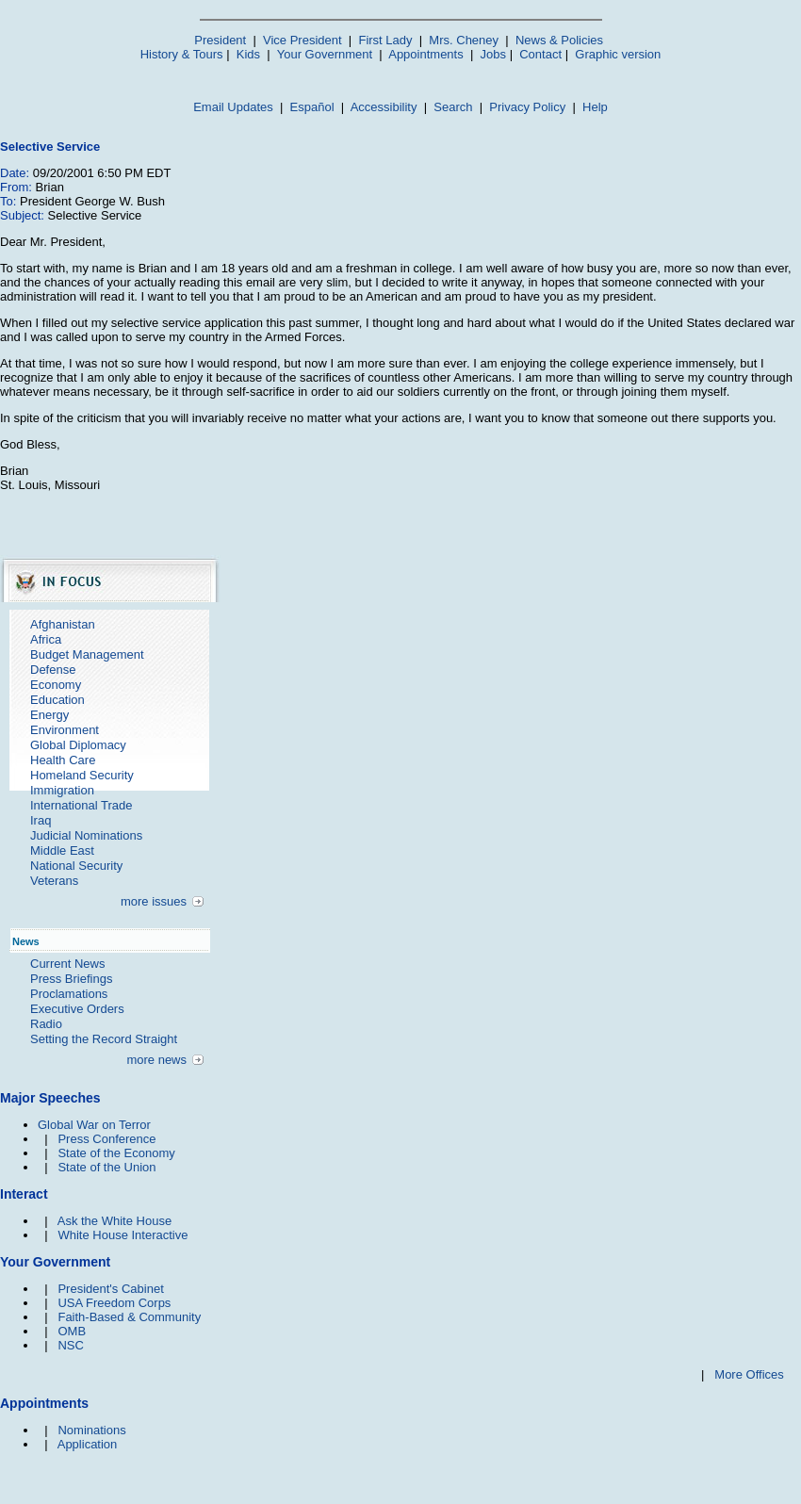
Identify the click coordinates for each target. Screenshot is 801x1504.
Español (312, 107)
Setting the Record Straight (103, 1039)
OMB (71, 1331)
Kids (248, 54)
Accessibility (384, 107)
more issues (154, 901)
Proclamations (68, 994)
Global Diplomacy (78, 745)
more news (156, 1060)
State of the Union (106, 1167)
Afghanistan (62, 624)
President (220, 40)
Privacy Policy (527, 107)
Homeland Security (82, 775)
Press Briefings (71, 979)
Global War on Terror (94, 1125)
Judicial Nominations (86, 835)
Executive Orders (77, 1009)
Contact (540, 54)
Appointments (426, 54)
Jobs (493, 54)
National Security (76, 865)
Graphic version (618, 54)
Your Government (324, 54)
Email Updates (233, 107)
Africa (45, 639)
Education (57, 700)
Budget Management (87, 654)
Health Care (62, 760)
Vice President (302, 40)
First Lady (385, 40)
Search (452, 107)
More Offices (748, 1374)
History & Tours (181, 54)
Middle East (62, 850)
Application (87, 1444)
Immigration (62, 790)
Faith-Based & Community (129, 1317)
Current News (67, 963)
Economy (55, 685)
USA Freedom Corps (114, 1303)
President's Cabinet (110, 1289)
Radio (46, 1024)
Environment (64, 730)
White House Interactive (122, 1235)
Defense (52, 669)
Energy (49, 715)
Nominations (91, 1430)
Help (595, 107)
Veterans (54, 881)
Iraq (40, 820)
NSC (70, 1345)
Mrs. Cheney (464, 40)
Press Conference (106, 1139)
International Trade (81, 805)
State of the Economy (115, 1153)
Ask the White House (114, 1221)
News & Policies (559, 40)
